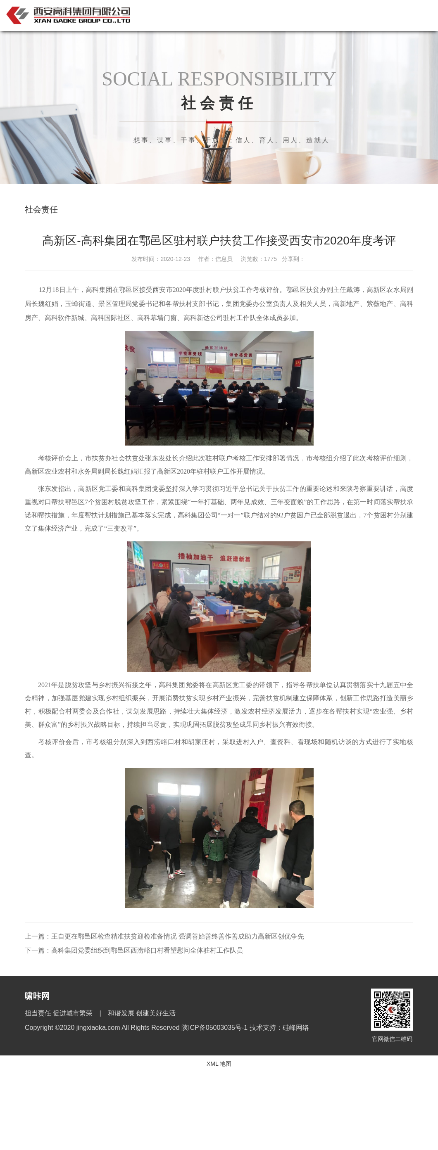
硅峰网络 (296, 1027)
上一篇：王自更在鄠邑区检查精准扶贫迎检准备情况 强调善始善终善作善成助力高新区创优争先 (164, 936)
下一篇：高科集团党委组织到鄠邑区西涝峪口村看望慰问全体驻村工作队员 (134, 950)
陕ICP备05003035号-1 (215, 1027)
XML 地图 (219, 1063)
